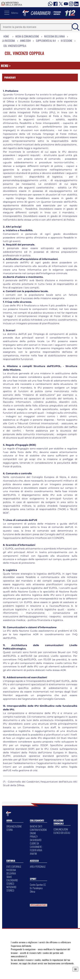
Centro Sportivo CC (38, 884)
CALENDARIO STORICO (12, 881)
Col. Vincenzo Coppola (14, 45)
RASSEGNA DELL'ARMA (11, 871)
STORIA (9, 829)
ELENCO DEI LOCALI (62, 832)
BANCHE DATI (36, 826)
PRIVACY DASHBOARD (35, 838)
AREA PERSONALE (38, 866)
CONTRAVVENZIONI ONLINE (38, 831)
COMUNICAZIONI (61, 829)
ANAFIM (33, 853)
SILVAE (9, 877)
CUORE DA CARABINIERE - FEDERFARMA (36, 846)
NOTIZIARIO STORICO (11, 888)
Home (6, 36)
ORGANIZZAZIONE (14, 826)
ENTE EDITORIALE (13, 866)
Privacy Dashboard (21, 968)
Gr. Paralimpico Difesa (36, 889)
